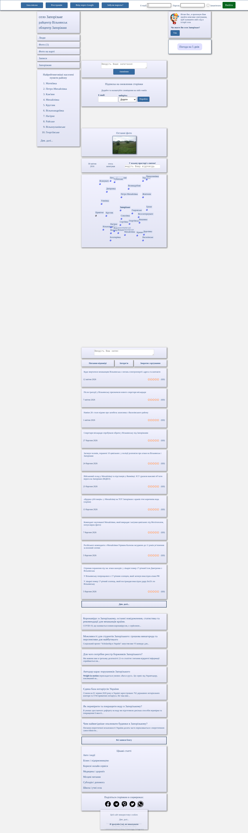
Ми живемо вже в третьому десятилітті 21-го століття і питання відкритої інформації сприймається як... (124, 659)
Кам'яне (50, 94)
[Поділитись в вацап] (140, 806)
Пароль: (188, 5)
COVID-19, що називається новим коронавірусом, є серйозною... (124, 624)
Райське (50, 121)
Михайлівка (52, 99)
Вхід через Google (85, 5)
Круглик (50, 105)
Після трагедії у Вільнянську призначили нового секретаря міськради (115, 394)
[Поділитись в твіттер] (132, 806)
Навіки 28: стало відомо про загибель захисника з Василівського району (116, 414)
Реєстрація (56, 5)
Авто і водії (89, 757)
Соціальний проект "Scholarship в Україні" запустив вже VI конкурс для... (124, 642)
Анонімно (124, 73)
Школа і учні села (92, 790)
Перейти (143, 100)
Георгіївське (53, 132)
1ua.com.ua (32, 5)
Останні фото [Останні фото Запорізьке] (124, 133)
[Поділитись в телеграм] (116, 806)
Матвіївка (51, 83)
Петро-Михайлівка (56, 88)
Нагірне (50, 116)
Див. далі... (124, 819)
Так (175, 33)
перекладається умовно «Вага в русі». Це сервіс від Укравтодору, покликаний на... (124, 677)
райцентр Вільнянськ (53, 22)
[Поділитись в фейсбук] (108, 806)
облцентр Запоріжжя (53, 27)
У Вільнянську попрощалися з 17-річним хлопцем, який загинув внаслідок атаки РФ (122, 578)
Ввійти (229, 5)
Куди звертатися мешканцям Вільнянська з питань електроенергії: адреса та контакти (122, 374)
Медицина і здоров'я (94, 773)
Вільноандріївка (55, 110)
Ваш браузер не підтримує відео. (124, 118)
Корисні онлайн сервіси (95, 768)
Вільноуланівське (55, 126)
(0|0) (163, 381)
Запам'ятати (214, 5)
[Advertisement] (124, 36)
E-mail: (155, 5)
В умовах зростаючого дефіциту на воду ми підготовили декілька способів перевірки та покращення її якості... (124, 711)
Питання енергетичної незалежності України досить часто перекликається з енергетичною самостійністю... (124, 729)
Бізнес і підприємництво (96, 762)
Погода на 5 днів (189, 46)
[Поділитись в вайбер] (124, 806)
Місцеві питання (92, 779)
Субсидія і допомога (94, 784)
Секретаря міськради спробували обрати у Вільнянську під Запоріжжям (116, 435)
